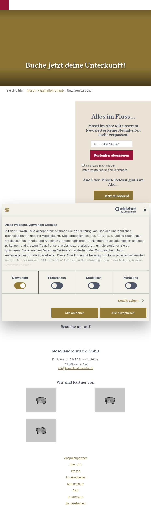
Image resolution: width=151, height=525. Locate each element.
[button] (4, 5)
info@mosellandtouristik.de (75, 368)
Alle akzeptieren (123, 313)
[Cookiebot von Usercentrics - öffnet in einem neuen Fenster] (118, 210)
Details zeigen (128, 300)
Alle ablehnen (75, 313)
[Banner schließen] (144, 209)
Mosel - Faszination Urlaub (45, 90)
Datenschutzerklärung (95, 170)
